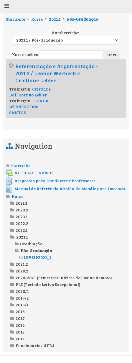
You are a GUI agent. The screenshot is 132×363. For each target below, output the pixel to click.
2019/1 (22, 305)
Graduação (31, 244)
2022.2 (22, 223)
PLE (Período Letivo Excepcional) (48, 284)
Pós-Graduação (82, 19)
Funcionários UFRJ (35, 345)
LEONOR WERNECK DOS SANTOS (29, 106)
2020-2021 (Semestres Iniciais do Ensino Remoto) (64, 277)
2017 (20, 318)
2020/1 (22, 291)
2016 (20, 325)
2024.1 (21, 203)
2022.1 (22, 230)
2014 (20, 338)
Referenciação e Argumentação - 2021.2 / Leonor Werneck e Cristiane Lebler (56, 73)
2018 (20, 311)
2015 (20, 332)
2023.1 (22, 216)
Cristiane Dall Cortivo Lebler (30, 92)
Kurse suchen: (26, 54)
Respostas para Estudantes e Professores (50, 180)
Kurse (37, 19)
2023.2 (22, 210)
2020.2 (22, 271)
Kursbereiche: (65, 32)
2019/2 (22, 298)
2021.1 (55, 19)
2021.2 (22, 264)
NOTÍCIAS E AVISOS (30, 172)
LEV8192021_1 (35, 257)
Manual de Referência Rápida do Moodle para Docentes (65, 188)
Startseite (15, 19)
